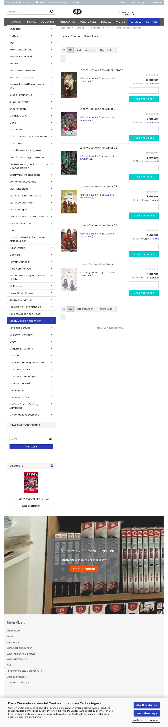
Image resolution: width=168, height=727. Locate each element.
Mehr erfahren (84, 571)
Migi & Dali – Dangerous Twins (27, 364)
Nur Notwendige (146, 713)
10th (12, 44)
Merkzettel (155, 2)
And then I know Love (22, 72)
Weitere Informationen (146, 720)
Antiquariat (67, 21)
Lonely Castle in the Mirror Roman (101, 72)
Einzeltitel (15, 30)
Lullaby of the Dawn (21, 336)
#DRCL (14, 37)
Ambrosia (15, 65)
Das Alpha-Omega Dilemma (27, 159)
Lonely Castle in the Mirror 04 (98, 227)
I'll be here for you (20, 270)
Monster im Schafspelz (23, 378)
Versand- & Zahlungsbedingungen (19, 647)
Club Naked (16, 131)
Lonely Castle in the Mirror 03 (98, 188)
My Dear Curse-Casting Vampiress (24, 407)
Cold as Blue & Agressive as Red (29, 138)
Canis (13, 124)
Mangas (31, 21)
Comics (16, 21)
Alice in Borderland (21, 58)
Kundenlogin (138, 2)
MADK (13, 343)
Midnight (15, 357)
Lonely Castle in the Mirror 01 (98, 111)
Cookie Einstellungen (19, 684)
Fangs (13, 232)
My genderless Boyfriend (24, 416)
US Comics (48, 21)
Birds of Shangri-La (21, 96)
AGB (9, 666)
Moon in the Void (20, 385)
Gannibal (15, 256)
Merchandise (88, 21)
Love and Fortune (20, 329)
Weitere (121, 21)
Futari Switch (17, 249)
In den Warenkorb (143, 100)
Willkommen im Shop (19, 2)
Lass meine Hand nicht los (25, 308)
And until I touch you (22, 79)
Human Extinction (20, 263)
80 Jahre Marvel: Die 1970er (31, 501)
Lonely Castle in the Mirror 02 (98, 149)
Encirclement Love (21, 225)
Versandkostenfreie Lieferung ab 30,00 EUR (58, 2)
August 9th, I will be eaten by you (27, 87)
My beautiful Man (20, 399)
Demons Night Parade (23, 183)
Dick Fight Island (19, 190)
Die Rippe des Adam (22, 204)
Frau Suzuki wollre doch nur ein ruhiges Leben (28, 240)
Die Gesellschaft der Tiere (25, 197)
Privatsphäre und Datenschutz (24, 672)
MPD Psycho (17, 392)
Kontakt (151, 21)
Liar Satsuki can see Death (26, 315)
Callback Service (16, 678)
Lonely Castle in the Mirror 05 (98, 266)
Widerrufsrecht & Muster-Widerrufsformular (21, 658)
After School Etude (21, 51)
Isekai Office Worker (22, 295)
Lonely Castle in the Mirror (25, 322)
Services (135, 21)
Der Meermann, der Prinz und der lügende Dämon (29, 167)
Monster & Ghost (20, 371)
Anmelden (31, 448)
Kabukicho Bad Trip (21, 301)
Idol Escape (16, 288)
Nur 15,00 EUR (31, 508)
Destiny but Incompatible (25, 176)
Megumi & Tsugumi (21, 350)
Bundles (106, 21)
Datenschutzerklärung (29, 716)
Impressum (13, 632)
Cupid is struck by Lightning (26, 152)
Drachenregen (18, 211)
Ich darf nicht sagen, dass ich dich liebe (27, 279)
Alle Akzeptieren (146, 705)
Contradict (16, 145)
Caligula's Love (18, 117)
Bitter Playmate (19, 103)
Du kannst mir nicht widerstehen (29, 218)
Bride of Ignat (18, 110)
